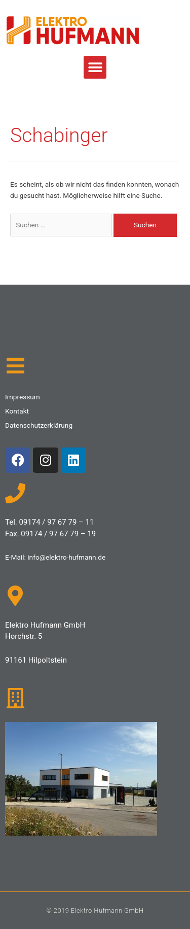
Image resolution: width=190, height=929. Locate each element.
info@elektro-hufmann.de (66, 557)
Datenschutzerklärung (38, 425)
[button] (95, 67)
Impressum (22, 397)
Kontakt (17, 411)
